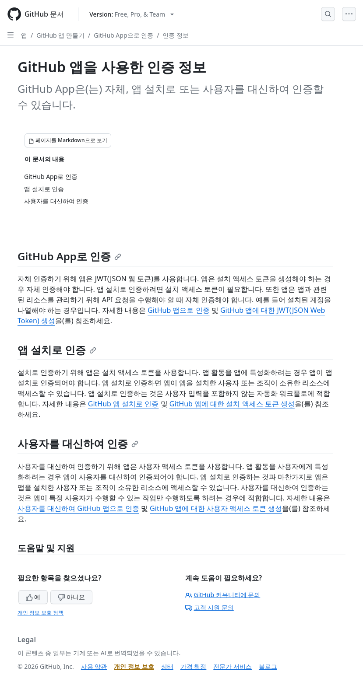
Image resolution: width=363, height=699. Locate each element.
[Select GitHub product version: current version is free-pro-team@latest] (131, 14)
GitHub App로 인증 (69, 256)
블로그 (268, 666)
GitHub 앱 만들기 (60, 35)
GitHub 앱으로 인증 (178, 310)
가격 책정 (193, 666)
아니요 (71, 597)
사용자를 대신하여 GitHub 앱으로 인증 (78, 508)
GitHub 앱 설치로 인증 (123, 404)
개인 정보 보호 (134, 666)
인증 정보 (175, 35)
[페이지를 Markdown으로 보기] (68, 140)
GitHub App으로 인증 (123, 35)
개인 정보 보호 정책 (40, 612)
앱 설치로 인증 (57, 350)
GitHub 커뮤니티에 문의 (223, 595)
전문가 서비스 (232, 666)
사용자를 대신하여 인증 (78, 443)
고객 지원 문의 (209, 607)
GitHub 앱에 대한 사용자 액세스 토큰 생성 (216, 508)
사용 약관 (94, 666)
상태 (167, 666)
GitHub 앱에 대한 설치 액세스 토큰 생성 (232, 404)
